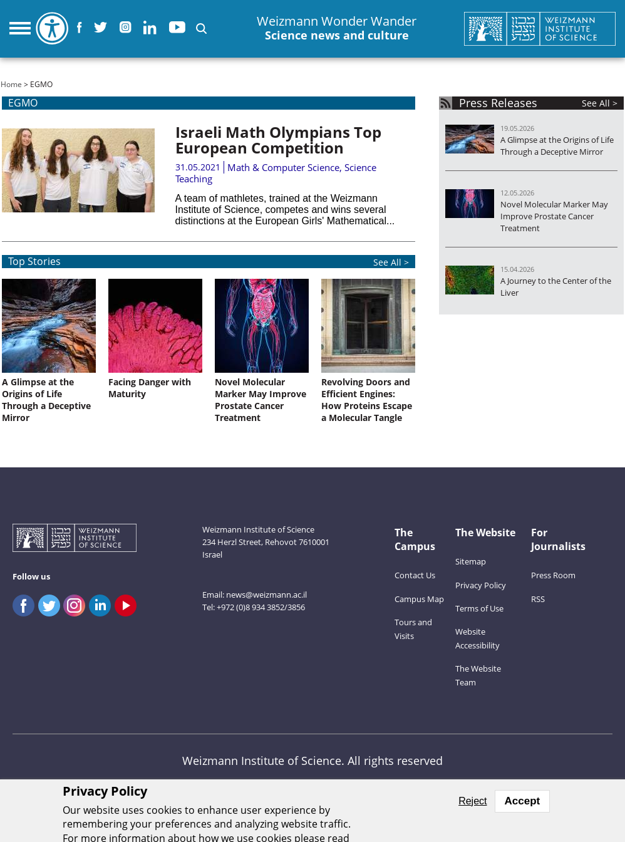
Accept (522, 801)
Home (11, 84)
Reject (472, 801)
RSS (538, 599)
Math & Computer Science (283, 167)
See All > (599, 103)
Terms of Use (479, 608)
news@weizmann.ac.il (266, 594)
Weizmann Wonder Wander (336, 28)
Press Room (553, 575)
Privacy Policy (480, 585)
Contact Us (415, 575)
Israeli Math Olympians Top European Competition (278, 140)
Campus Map (419, 599)
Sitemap (470, 561)
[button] (201, 28)
